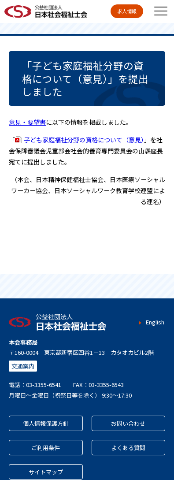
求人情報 (127, 11)
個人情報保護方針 (46, 423)
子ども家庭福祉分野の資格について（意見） (84, 139)
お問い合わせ (128, 423)
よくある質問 (128, 447)
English (154, 322)
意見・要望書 (27, 122)
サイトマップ (46, 472)
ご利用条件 (45, 447)
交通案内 (22, 366)
